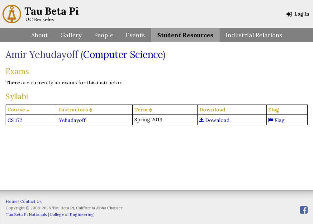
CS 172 (14, 120)
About (39, 35)
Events (135, 35)
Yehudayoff (72, 120)
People (103, 35)
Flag (276, 120)
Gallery (71, 35)
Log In (298, 14)
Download (214, 120)
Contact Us (31, 201)
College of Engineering (72, 214)
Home (11, 201)
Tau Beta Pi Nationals (26, 214)
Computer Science (123, 54)
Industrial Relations (254, 35)
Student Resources (185, 35)
